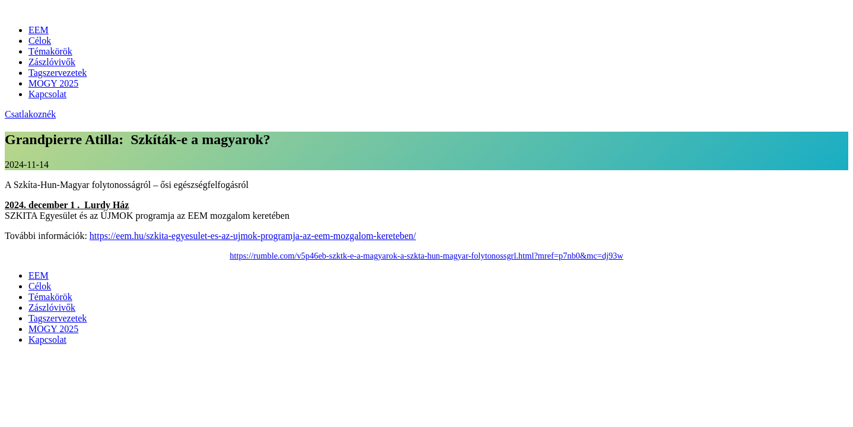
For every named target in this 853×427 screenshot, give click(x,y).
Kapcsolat (47, 94)
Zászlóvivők (51, 62)
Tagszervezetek (57, 73)
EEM (38, 30)
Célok (39, 41)
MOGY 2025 (53, 83)
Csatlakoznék (30, 114)
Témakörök (50, 51)
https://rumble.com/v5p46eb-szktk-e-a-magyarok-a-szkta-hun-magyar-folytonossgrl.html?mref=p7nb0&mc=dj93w (426, 255)
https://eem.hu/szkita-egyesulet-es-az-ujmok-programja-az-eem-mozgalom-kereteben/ (253, 236)
